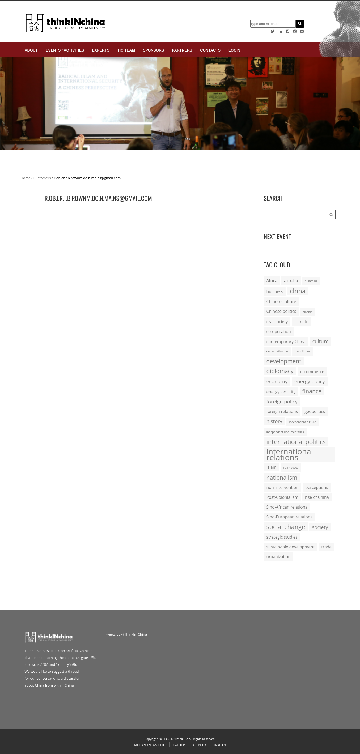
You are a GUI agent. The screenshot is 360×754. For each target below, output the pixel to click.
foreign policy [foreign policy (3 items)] (282, 401)
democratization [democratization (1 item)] (277, 351)
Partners (182, 50)
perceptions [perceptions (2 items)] (316, 487)
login (234, 50)
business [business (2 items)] (274, 292)
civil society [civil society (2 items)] (277, 322)
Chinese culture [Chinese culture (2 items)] (281, 301)
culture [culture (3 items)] (320, 341)
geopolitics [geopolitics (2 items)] (314, 411)
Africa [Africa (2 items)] (271, 280)
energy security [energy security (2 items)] (281, 392)
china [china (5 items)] (298, 291)
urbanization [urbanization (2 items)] (278, 557)
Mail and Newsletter (150, 745)
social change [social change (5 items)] (285, 526)
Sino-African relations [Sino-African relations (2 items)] (286, 507)
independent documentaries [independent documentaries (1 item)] (285, 432)
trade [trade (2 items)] (326, 547)
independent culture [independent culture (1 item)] (302, 422)
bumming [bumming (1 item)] (311, 281)
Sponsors (153, 50)
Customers (42, 178)
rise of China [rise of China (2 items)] (317, 497)
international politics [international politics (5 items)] (296, 441)
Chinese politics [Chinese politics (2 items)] (281, 311)
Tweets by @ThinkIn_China (125, 634)
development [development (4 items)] (283, 361)
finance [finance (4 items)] (312, 391)
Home (26, 178)
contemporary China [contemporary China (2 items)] (286, 341)
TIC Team (126, 50)
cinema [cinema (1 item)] (307, 312)
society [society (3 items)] (320, 527)
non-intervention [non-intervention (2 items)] (282, 487)
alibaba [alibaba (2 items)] (291, 280)
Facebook (198, 745)
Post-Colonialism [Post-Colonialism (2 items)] (282, 497)
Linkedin (219, 745)
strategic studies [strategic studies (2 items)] (282, 537)
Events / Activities (65, 50)
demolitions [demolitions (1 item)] (302, 351)
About (31, 50)
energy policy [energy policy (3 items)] (309, 381)
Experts (100, 50)
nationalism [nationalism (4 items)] (281, 477)
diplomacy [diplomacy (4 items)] (280, 371)
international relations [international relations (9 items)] (289, 454)
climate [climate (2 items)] (301, 322)
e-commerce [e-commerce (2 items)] (312, 371)
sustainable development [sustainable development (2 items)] (290, 547)
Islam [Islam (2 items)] (271, 467)
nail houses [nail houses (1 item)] (290, 468)
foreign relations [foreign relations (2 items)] (282, 411)
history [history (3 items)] (274, 421)
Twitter (179, 745)
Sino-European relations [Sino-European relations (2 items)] (289, 517)
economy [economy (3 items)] (277, 381)
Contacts (210, 50)
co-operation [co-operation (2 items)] (278, 331)
